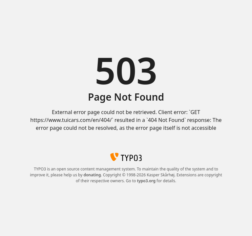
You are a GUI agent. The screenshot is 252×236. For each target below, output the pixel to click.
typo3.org (146, 181)
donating (92, 175)
